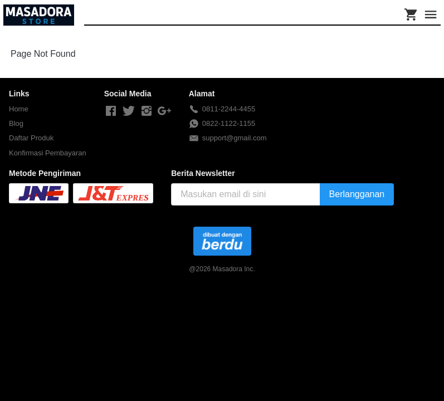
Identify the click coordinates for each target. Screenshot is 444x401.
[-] (111, 111)
